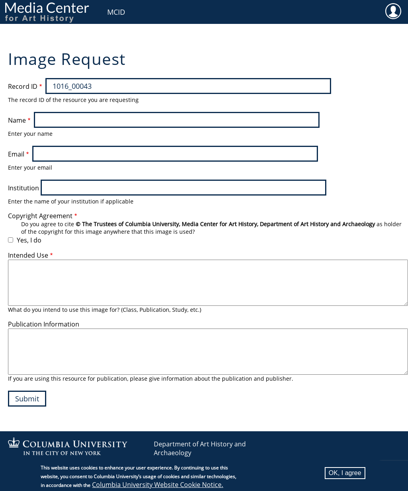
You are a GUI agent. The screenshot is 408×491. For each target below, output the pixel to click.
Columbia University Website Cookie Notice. (157, 484)
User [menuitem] (393, 11)
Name (17, 120)
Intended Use (28, 255)
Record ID (22, 86)
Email (16, 154)
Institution (23, 188)
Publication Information (43, 324)
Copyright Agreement (40, 215)
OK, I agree (345, 472)
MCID (116, 12)
